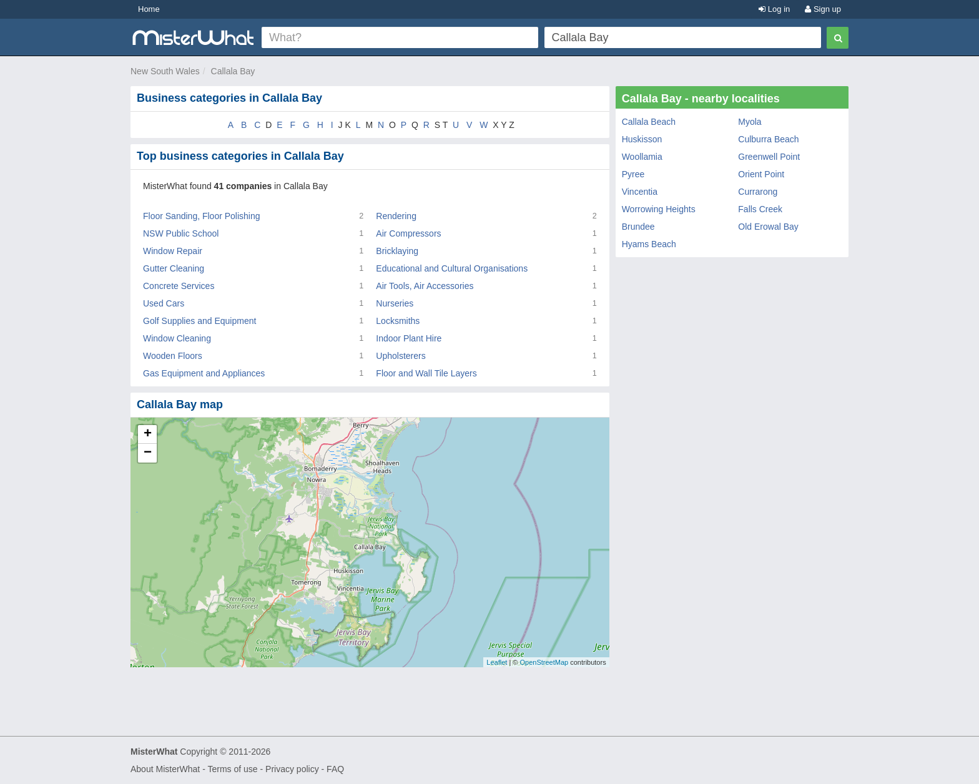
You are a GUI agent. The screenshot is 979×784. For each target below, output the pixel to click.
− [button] (148, 453)
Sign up (823, 9)
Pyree (633, 174)
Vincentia (639, 192)
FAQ (335, 769)
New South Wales (165, 71)
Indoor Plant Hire (408, 338)
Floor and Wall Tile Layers (426, 373)
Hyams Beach (649, 244)
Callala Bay (233, 71)
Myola (749, 122)
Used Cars (163, 303)
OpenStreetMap (543, 662)
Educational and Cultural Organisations (452, 268)
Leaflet (496, 662)
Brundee (638, 227)
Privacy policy (292, 769)
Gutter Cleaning (173, 268)
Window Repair (172, 251)
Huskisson (642, 139)
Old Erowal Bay (768, 227)
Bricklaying (397, 251)
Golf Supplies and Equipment (199, 321)
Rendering (396, 216)
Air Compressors (408, 233)
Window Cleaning (177, 338)
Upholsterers (400, 356)
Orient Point (761, 174)
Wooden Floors (172, 356)
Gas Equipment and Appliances (204, 373)
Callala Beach (649, 122)
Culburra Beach (768, 139)
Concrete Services (178, 286)
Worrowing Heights (659, 209)
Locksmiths (398, 321)
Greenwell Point (769, 157)
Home (149, 9)
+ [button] (148, 434)
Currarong (757, 192)
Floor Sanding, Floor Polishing (201, 216)
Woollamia (642, 157)
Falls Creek (760, 209)
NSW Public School (181, 233)
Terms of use (232, 769)
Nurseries (394, 303)
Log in (774, 9)
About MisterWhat (165, 769)
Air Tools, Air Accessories (424, 286)
